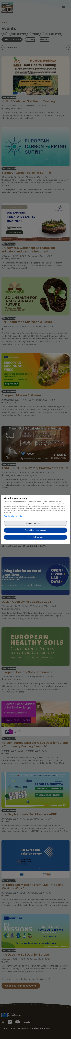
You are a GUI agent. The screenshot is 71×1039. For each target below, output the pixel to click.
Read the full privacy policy (13, 516)
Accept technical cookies (35, 530)
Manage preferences (35, 523)
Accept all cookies (35, 537)
